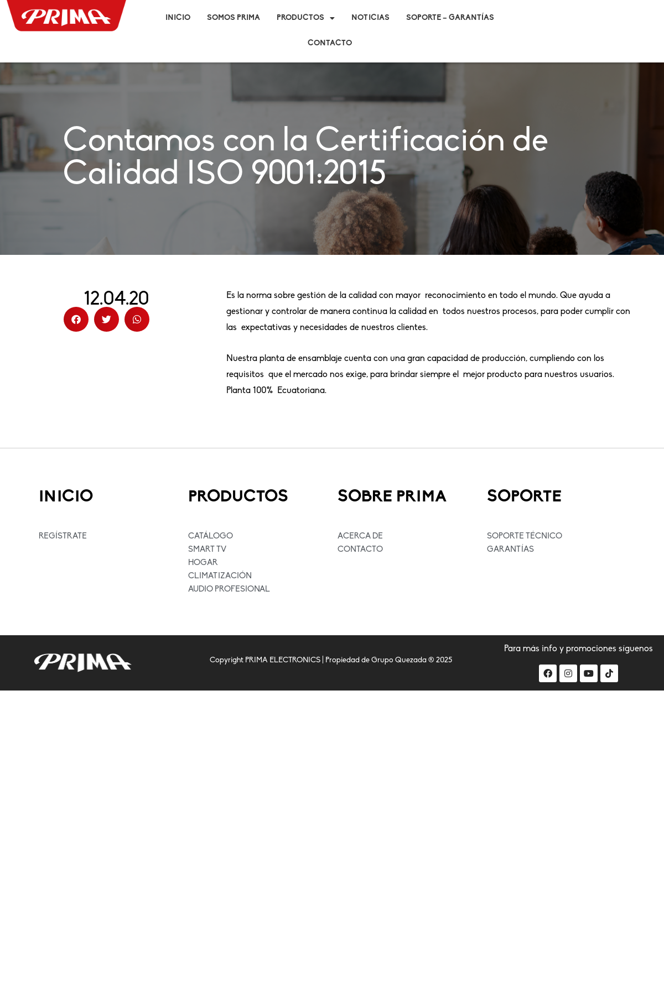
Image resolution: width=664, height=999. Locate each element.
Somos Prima (233, 18)
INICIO (66, 497)
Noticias (370, 18)
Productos (306, 18)
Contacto (330, 43)
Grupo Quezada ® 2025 (411, 660)
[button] (76, 319)
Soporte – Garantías (450, 18)
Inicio (177, 18)
